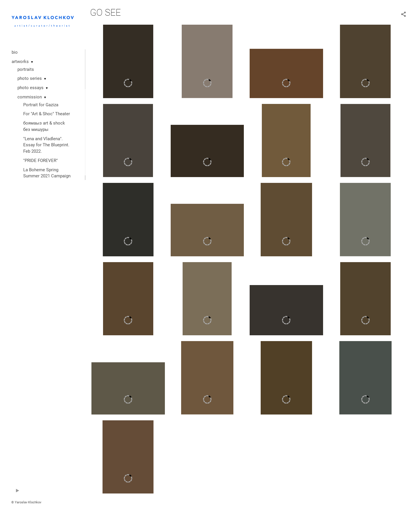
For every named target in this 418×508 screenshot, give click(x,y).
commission (29, 97)
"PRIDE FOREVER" (40, 160)
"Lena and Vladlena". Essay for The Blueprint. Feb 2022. (46, 145)
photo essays (30, 87)
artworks (20, 61)
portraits (25, 69)
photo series (29, 78)
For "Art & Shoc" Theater (46, 113)
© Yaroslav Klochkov (26, 502)
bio (15, 52)
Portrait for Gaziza (40, 104)
